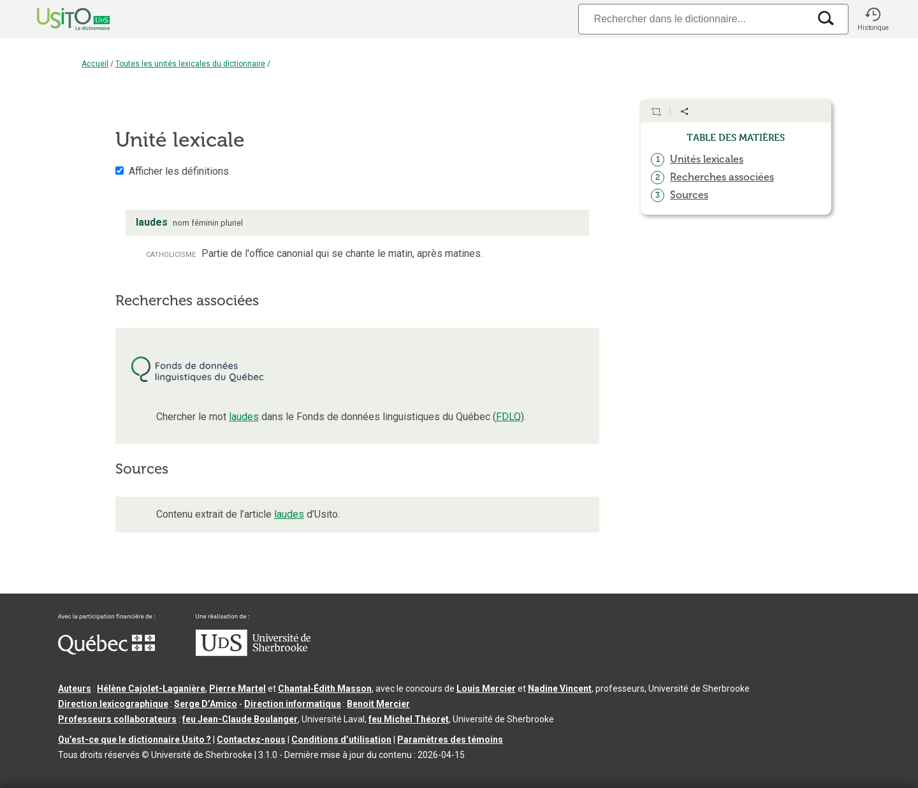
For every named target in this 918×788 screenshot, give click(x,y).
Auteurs (74, 688)
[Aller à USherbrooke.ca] (253, 653)
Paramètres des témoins (450, 739)
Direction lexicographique (113, 704)
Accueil (95, 63)
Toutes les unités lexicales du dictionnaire (190, 63)
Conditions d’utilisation (341, 739)
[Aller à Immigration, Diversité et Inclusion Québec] (106, 651)
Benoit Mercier (378, 704)
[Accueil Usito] (59, 19)
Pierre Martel (237, 688)
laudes (244, 417)
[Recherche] (693, 18)
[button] (873, 19)
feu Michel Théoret (408, 719)
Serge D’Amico (205, 704)
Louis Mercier (486, 688)
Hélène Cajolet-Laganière (151, 688)
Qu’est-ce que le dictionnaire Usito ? (134, 739)
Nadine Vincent (560, 688)
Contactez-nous (251, 739)
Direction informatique (292, 704)
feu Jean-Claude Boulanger (240, 719)
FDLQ (508, 417)
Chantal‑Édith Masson (325, 688)
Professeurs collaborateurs (117, 719)
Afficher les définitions (179, 171)
